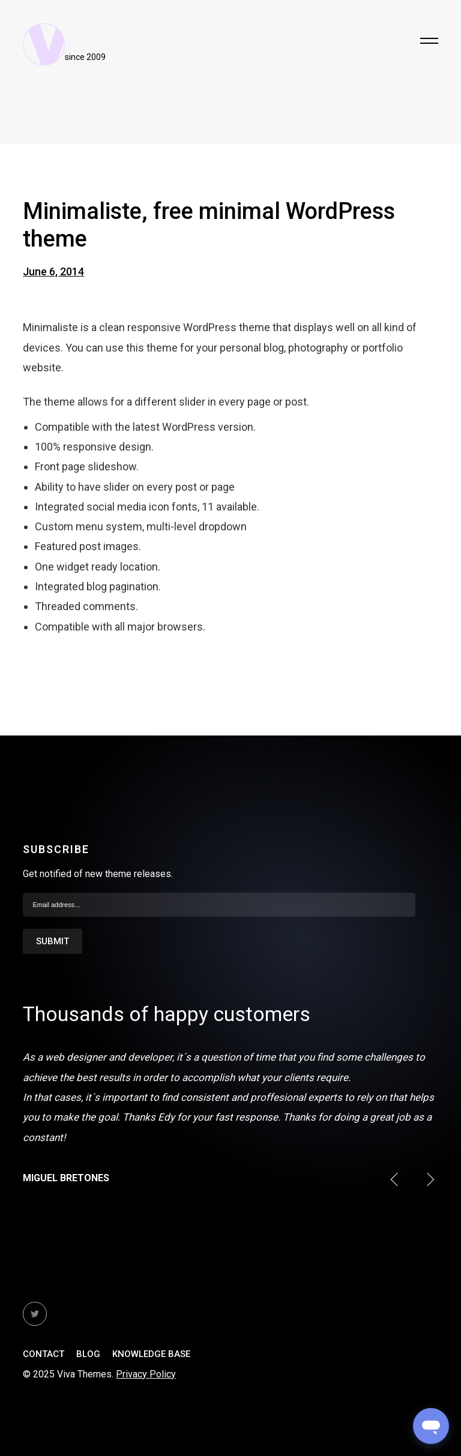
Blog (88, 1354)
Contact (43, 1354)
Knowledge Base (151, 1354)
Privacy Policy (146, 1374)
